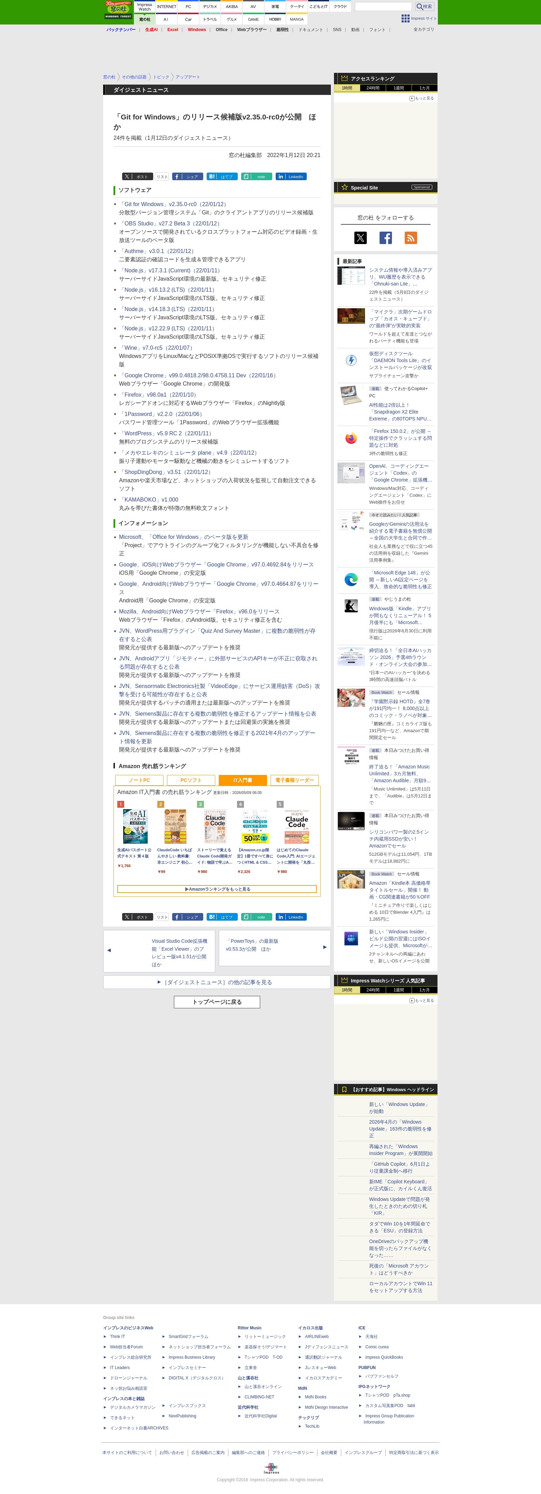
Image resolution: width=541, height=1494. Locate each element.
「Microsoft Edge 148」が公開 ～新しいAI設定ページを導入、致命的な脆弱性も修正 (400, 579)
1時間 (347, 88)
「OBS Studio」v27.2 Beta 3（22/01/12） (171, 223)
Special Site (364, 188)
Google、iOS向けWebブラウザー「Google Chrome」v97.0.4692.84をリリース (216, 564)
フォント (377, 29)
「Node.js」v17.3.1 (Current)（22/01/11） (171, 270)
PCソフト (190, 780)
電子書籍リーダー (294, 780)
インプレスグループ (363, 1452)
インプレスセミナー (187, 1367)
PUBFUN (367, 1367)
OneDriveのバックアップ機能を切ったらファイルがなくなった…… (400, 1248)
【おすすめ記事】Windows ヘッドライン (392, 1089)
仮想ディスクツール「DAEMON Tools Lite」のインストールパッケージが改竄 (400, 360)
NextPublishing (182, 1416)
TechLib (312, 1426)
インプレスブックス (187, 1405)
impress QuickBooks (384, 1357)
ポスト (142, 177)
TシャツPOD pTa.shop (387, 1395)
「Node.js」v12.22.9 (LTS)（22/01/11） (168, 328)
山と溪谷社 (248, 1378)
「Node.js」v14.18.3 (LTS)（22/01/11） (168, 309)
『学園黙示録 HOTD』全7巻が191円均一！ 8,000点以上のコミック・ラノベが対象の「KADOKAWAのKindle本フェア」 (400, 715)
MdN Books (315, 1397)
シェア (192, 177)
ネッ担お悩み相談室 (128, 1388)
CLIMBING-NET (259, 1397)
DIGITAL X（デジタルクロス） (197, 1378)
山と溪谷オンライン (263, 1386)
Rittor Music (250, 1328)
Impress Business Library (192, 1357)
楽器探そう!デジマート (266, 1347)
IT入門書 (243, 780)
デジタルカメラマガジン (133, 1407)
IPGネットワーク (374, 1386)
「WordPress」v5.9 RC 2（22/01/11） (166, 433)
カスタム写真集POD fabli (390, 1405)
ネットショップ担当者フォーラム (200, 1347)
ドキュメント (310, 29)
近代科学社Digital (261, 1416)
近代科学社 (248, 1407)
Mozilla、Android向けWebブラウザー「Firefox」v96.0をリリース (199, 611)
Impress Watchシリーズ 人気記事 (388, 980)
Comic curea (376, 1347)
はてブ (227, 177)
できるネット (122, 1417)
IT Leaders (120, 1367)
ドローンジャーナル (128, 1378)
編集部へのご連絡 (248, 1452)
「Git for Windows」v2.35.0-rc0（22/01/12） (174, 204)
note (261, 177)
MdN (302, 1388)
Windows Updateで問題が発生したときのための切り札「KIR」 (399, 1206)
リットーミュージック (265, 1336)
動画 (355, 29)
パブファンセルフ (382, 1376)
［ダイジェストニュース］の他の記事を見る (217, 982)
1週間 (399, 88)
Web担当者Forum (126, 1347)
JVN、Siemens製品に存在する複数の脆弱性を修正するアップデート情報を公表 (217, 714)
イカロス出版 (310, 1328)
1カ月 (425, 88)
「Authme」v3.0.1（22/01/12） (158, 251)
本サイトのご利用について (127, 1452)
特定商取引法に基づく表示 (414, 1452)
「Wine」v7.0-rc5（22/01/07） (157, 348)
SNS (337, 29)
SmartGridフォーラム (188, 1336)
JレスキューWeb (320, 1367)
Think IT (117, 1336)
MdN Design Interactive (326, 1407)
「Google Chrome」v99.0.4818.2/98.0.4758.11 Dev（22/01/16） (199, 375)
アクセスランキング (372, 78)
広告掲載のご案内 (208, 1452)
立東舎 (251, 1367)
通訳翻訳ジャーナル (323, 1357)
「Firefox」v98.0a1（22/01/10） (159, 395)
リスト (162, 177)
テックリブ (308, 1417)
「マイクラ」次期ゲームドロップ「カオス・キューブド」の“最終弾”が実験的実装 (400, 318)
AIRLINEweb (317, 1336)
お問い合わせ (171, 1452)
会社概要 (329, 1452)
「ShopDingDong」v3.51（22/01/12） (166, 472)
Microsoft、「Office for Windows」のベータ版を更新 (183, 537)
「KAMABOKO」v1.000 (148, 500)
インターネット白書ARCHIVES (139, 1428)
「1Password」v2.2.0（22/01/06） (162, 414)
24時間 (372, 88)
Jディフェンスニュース (326, 1347)
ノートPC (139, 780)
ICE (361, 1328)
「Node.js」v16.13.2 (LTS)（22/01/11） (168, 290)
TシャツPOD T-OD (264, 1357)
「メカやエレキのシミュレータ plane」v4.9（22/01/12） (189, 453)
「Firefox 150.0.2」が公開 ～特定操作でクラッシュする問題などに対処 (400, 438)
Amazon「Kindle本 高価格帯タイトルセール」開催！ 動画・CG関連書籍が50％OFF (400, 890)
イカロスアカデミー (323, 1378)
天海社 (371, 1336)
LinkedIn (296, 177)
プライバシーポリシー (293, 1452)
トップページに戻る (217, 1002)
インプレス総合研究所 (130, 1357)
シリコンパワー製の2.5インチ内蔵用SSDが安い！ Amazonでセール (399, 838)
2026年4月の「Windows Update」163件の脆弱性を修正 (400, 1128)
